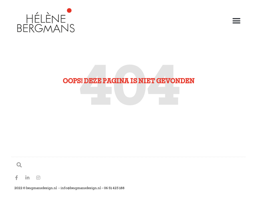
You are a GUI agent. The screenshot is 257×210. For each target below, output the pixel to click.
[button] (236, 21)
